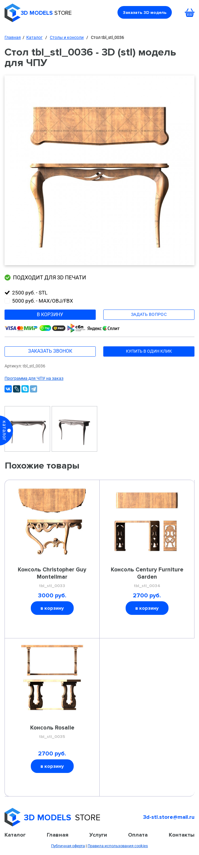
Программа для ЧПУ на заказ (34, 378)
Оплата (138, 835)
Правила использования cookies (118, 846)
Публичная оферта (68, 846)
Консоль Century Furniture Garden (147, 577)
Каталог (34, 37)
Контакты (181, 835)
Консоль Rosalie (52, 732)
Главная (13, 37)
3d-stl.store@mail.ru (168, 817)
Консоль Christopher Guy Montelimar (52, 577)
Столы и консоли (67, 37)
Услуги (98, 835)
